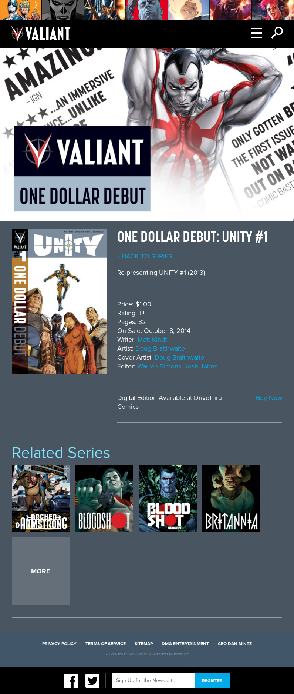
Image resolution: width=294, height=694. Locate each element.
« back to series (144, 256)
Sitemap (144, 643)
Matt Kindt (152, 340)
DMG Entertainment (185, 643)
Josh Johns (201, 366)
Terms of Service (105, 643)
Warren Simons (159, 366)
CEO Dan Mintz (235, 643)
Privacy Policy (59, 643)
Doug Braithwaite (160, 348)
